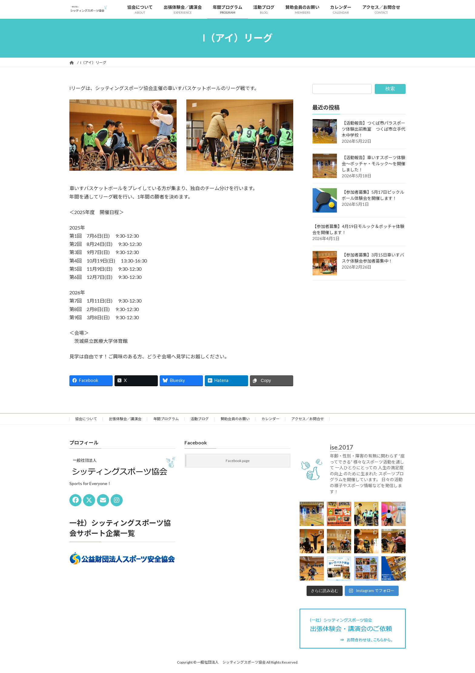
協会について (86, 419)
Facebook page (238, 460)
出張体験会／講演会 (125, 419)
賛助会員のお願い (235, 419)
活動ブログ (200, 419)
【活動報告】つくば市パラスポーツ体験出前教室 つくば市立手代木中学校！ (373, 129)
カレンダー (270, 419)
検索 (390, 88)
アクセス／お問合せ (307, 419)
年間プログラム (166, 419)
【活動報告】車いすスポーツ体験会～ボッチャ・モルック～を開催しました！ (373, 163)
